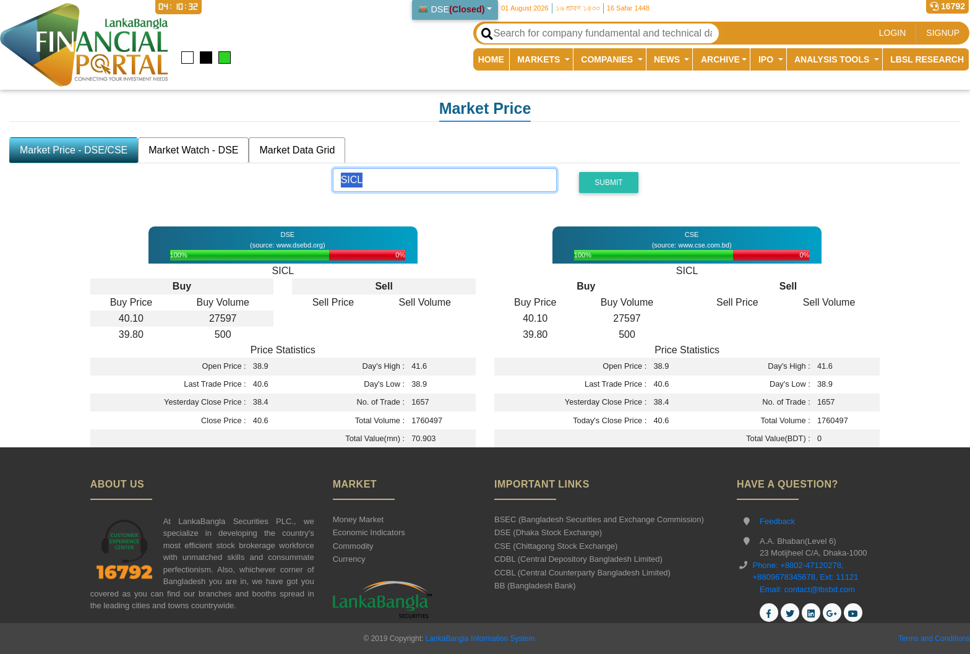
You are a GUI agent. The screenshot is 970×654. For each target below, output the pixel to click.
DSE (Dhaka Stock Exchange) (548, 532)
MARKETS (539, 59)
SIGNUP (942, 33)
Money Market (358, 519)
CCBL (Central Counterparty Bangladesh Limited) (582, 572)
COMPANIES (608, 59)
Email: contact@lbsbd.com (807, 589)
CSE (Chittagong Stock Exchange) (555, 546)
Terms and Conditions (934, 638)
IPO (767, 59)
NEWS (668, 59)
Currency (349, 559)
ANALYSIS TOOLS (833, 59)
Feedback (777, 521)
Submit (608, 182)
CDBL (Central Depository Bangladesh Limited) (578, 559)
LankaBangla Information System (478, 638)
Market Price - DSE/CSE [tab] (73, 150)
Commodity (353, 546)
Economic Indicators (369, 532)
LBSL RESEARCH (927, 59)
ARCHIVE (720, 59)
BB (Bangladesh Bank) (535, 585)
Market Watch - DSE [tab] (193, 150)
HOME (493, 59)
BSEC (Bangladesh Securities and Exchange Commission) (599, 519)
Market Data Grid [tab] (297, 150)
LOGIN (892, 33)
